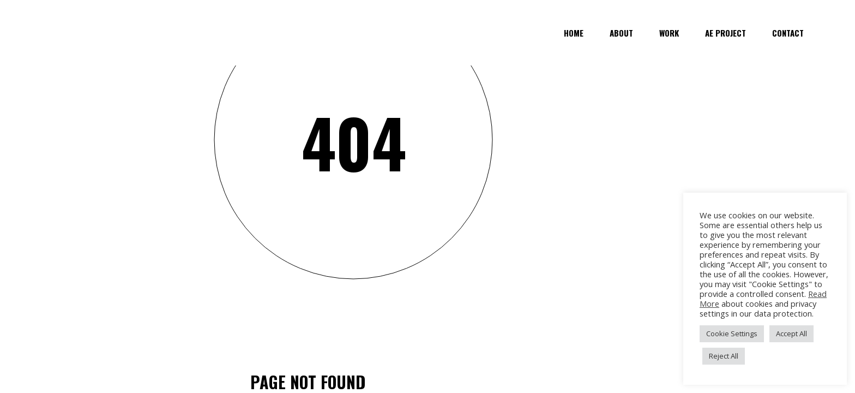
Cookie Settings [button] (731, 333)
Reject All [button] (723, 356)
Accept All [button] (791, 333)
